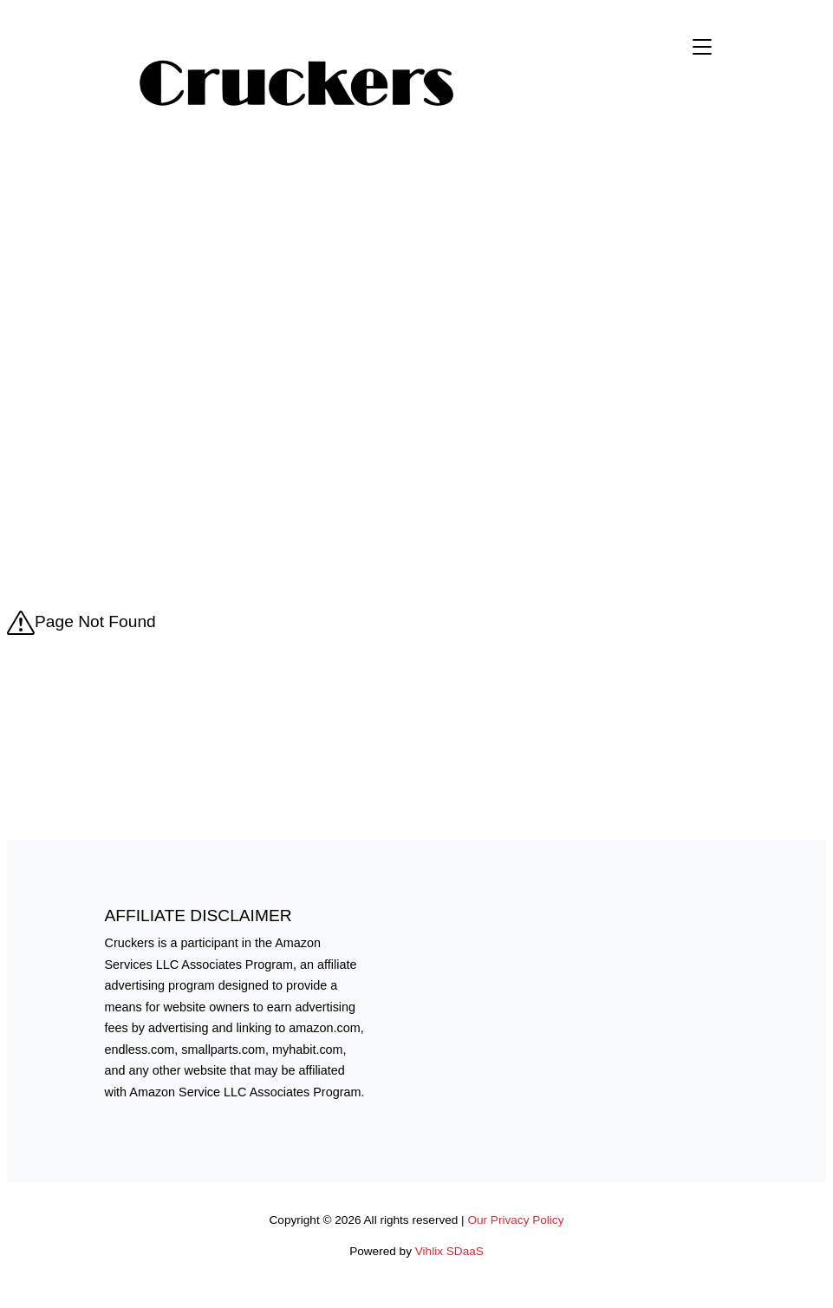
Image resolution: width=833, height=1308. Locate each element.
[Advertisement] (417, 284)
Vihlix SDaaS (449, 1251)
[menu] (702, 85)
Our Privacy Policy (515, 1219)
